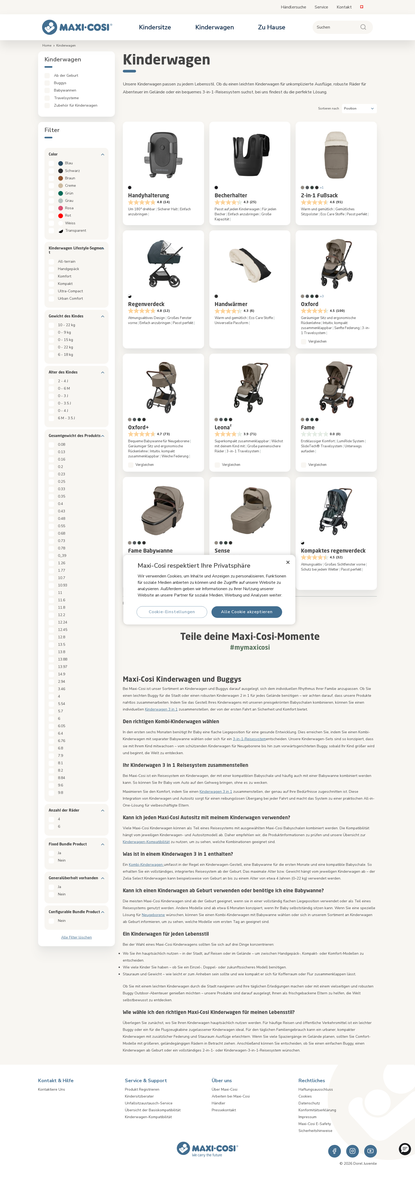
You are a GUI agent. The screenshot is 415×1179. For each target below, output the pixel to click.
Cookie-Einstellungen (172, 612)
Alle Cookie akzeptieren (246, 612)
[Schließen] (288, 562)
